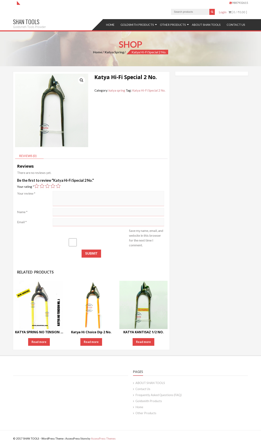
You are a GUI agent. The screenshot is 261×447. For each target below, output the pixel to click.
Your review (26, 193)
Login (222, 12)
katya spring (114, 52)
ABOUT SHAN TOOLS (206, 24)
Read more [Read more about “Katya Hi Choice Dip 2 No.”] (91, 342)
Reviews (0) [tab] (28, 156)
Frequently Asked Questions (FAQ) (158, 395)
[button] (81, 80)
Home (110, 24)
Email (22, 222)
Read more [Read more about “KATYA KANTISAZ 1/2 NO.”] (143, 342)
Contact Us (236, 24)
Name (22, 212)
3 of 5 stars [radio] (47, 186)
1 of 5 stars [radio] (36, 186)
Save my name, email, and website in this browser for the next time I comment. (146, 238)
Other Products (173, 24)
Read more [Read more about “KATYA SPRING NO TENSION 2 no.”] (39, 342)
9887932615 (238, 2)
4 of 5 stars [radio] (52, 186)
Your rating (25, 186)
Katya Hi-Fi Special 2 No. (148, 90)
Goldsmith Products (137, 24)
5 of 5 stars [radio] (58, 186)
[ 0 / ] (237, 12)
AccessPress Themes (103, 438)
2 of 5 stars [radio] (42, 186)
